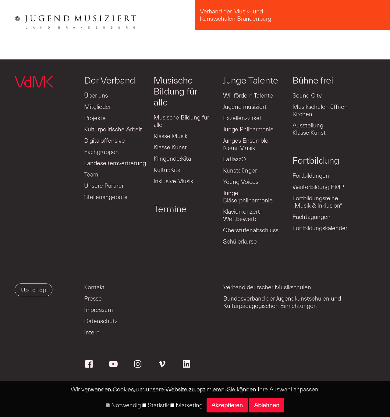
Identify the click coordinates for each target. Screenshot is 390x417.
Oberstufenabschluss (250, 230)
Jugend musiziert (245, 106)
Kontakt (94, 287)
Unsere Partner (104, 185)
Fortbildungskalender (319, 228)
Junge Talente (250, 80)
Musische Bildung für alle (175, 91)
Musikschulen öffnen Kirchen (320, 110)
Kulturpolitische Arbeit (113, 129)
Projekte (95, 118)
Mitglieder (97, 106)
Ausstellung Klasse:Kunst (309, 129)
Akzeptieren (227, 405)
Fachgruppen (101, 151)
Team (91, 174)
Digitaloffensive (104, 140)
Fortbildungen (310, 175)
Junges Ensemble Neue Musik (245, 144)
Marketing (186, 405)
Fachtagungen (311, 216)
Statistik (155, 405)
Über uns (96, 95)
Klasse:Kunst (170, 147)
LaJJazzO (234, 159)
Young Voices (240, 181)
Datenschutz (101, 321)
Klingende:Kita (172, 158)
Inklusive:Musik (173, 181)
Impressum (98, 309)
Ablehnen (266, 405)
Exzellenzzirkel (242, 118)
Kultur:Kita (167, 169)
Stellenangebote (106, 197)
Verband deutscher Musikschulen (267, 287)
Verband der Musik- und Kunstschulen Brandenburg (235, 15)
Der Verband (109, 80)
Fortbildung (315, 160)
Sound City (307, 95)
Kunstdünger (240, 170)
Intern (92, 332)
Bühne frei (312, 80)
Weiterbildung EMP (318, 187)
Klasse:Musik (170, 136)
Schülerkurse (240, 241)
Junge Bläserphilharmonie (248, 197)
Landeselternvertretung (115, 163)
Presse (93, 298)
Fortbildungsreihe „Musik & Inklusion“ (317, 202)
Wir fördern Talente (248, 95)
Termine (170, 209)
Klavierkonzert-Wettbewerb (242, 215)
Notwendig (123, 405)
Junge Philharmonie (248, 129)
